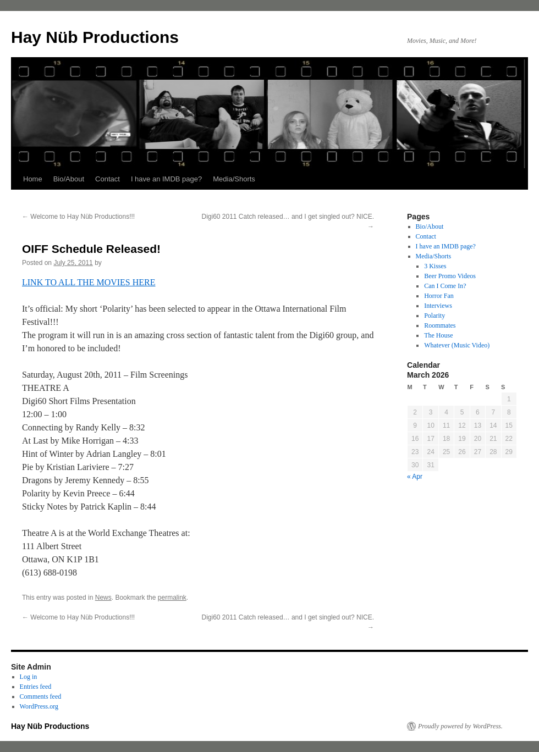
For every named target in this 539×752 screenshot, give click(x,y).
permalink (172, 597)
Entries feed (36, 686)
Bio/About (68, 179)
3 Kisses (435, 266)
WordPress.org (39, 706)
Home (32, 179)
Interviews (438, 305)
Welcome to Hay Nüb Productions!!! (78, 216)
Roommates (439, 325)
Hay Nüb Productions (95, 37)
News (103, 597)
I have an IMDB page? (166, 179)
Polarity (434, 315)
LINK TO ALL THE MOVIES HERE (89, 282)
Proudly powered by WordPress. (460, 726)
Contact (107, 179)
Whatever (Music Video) (457, 345)
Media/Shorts (234, 179)
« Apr (414, 476)
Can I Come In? (445, 286)
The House (438, 335)
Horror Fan (439, 296)
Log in (28, 677)
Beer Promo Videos (450, 276)
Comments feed (41, 696)
